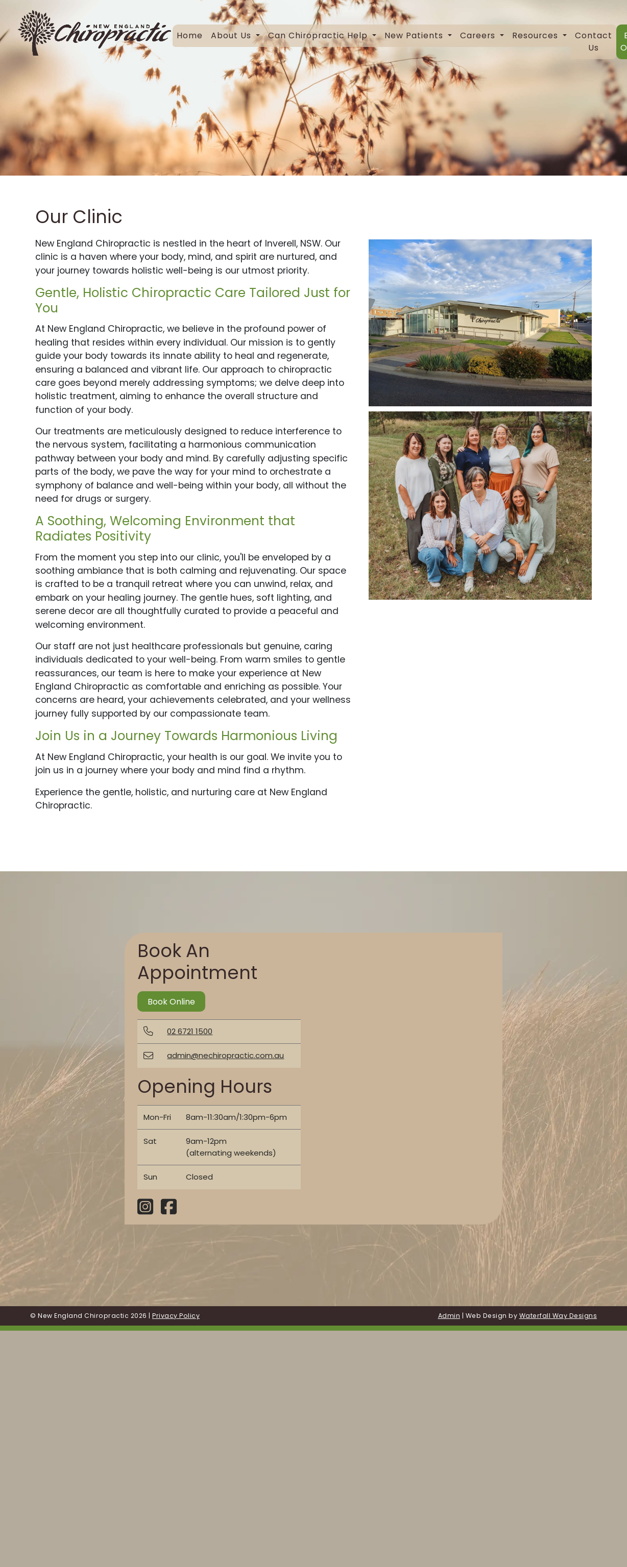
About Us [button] (232, 35)
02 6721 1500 (189, 1031)
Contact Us (593, 42)
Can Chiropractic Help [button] (319, 35)
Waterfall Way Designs (558, 1315)
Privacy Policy (176, 1315)
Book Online (171, 1002)
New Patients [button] (415, 35)
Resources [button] (536, 35)
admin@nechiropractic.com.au (225, 1055)
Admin (449, 1315)
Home (190, 35)
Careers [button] (479, 35)
